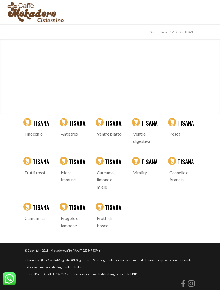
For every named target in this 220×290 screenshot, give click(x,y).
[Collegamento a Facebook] (183, 283)
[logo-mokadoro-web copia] (35, 12)
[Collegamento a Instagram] (191, 283)
